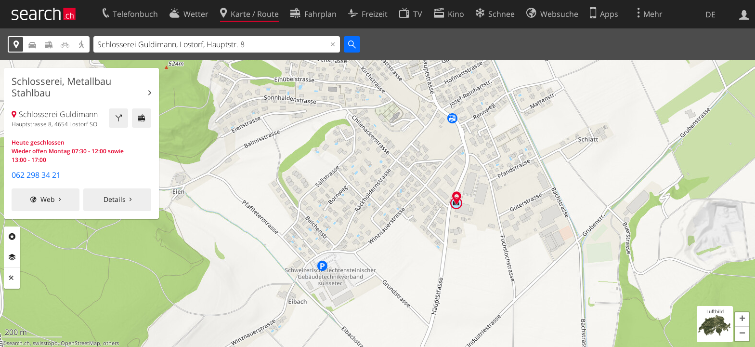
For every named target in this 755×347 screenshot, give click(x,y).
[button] (742, 319)
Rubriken (12, 237)
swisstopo (45, 343)
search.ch (18, 343)
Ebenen (12, 257)
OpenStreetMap (80, 343)
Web (47, 199)
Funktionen (12, 278)
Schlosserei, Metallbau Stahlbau (61, 87)
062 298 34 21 (36, 175)
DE (710, 14)
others (111, 343)
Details (115, 199)
